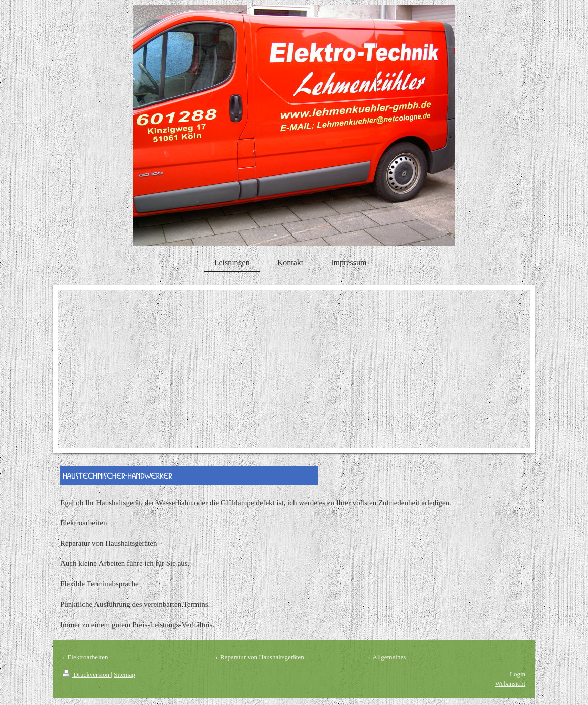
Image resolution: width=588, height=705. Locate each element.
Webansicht (510, 683)
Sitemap (124, 674)
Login (517, 674)
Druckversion (87, 674)
